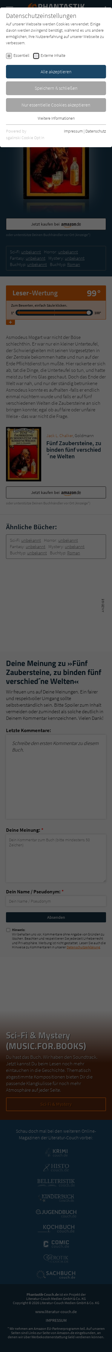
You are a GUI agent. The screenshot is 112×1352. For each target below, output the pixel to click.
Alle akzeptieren (56, 71)
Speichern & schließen (56, 88)
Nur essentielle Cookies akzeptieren (56, 105)
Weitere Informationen (56, 118)
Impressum (73, 131)
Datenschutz (95, 131)
